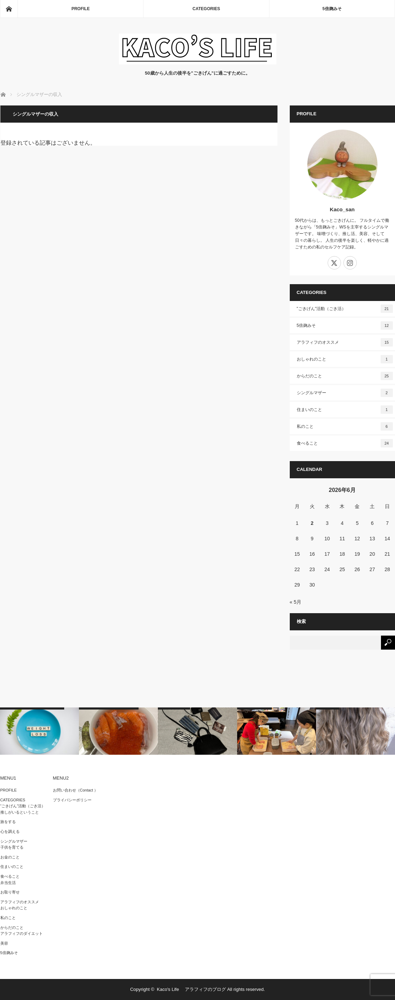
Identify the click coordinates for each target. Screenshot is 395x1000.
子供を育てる (12, 847)
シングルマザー (345, 393)
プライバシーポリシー (72, 800)
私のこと (345, 426)
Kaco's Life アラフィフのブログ (191, 989)
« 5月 (295, 602)
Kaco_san (342, 209)
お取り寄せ (10, 892)
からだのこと (345, 376)
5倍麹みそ (332, 8)
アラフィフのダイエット (21, 933)
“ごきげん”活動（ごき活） (22, 806)
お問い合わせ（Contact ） (75, 790)
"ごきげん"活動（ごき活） (345, 308)
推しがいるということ (19, 812)
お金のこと (10, 857)
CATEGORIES (206, 8)
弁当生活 (8, 883)
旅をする (8, 822)
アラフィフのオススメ (345, 342)
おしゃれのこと (345, 359)
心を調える (10, 831)
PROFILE (81, 8)
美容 (4, 943)
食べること (345, 443)
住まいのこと (345, 409)
